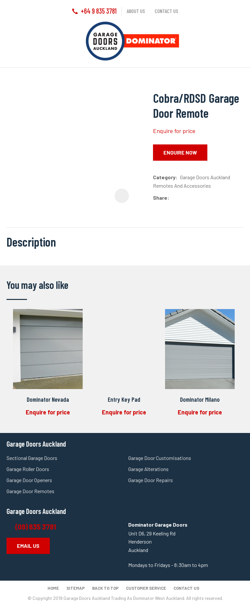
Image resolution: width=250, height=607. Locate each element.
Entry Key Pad (124, 399)
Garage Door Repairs (150, 480)
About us (136, 11)
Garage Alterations (149, 469)
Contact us (166, 11)
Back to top (105, 588)
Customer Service (146, 588)
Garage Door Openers (29, 480)
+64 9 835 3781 (99, 11)
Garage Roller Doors (28, 469)
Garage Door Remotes (30, 491)
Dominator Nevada (48, 399)
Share (160, 198)
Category (164, 177)
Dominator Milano (200, 399)
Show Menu (10, 40)
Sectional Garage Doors (32, 458)
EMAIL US (28, 546)
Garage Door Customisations (159, 458)
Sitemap (75, 588)
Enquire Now (180, 152)
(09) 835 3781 (36, 526)
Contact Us (186, 588)
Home (53, 588)
